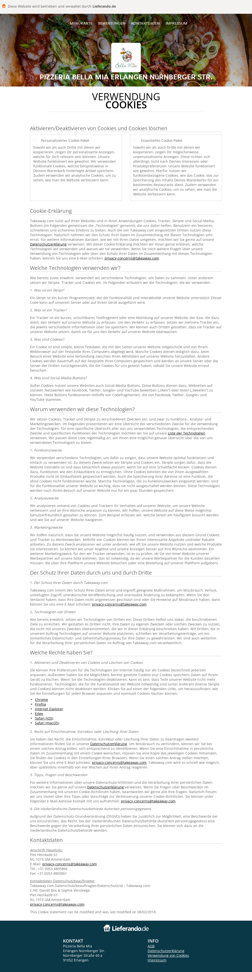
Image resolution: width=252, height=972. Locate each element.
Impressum (176, 23)
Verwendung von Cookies (168, 955)
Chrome (41, 699)
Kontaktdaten (145, 23)
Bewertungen (111, 23)
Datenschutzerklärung (48, 244)
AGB (151, 946)
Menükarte (81, 23)
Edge (39, 713)
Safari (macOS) (47, 723)
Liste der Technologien (186, 433)
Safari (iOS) (44, 718)
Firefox (40, 704)
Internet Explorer (49, 709)
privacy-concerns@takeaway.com (132, 258)
